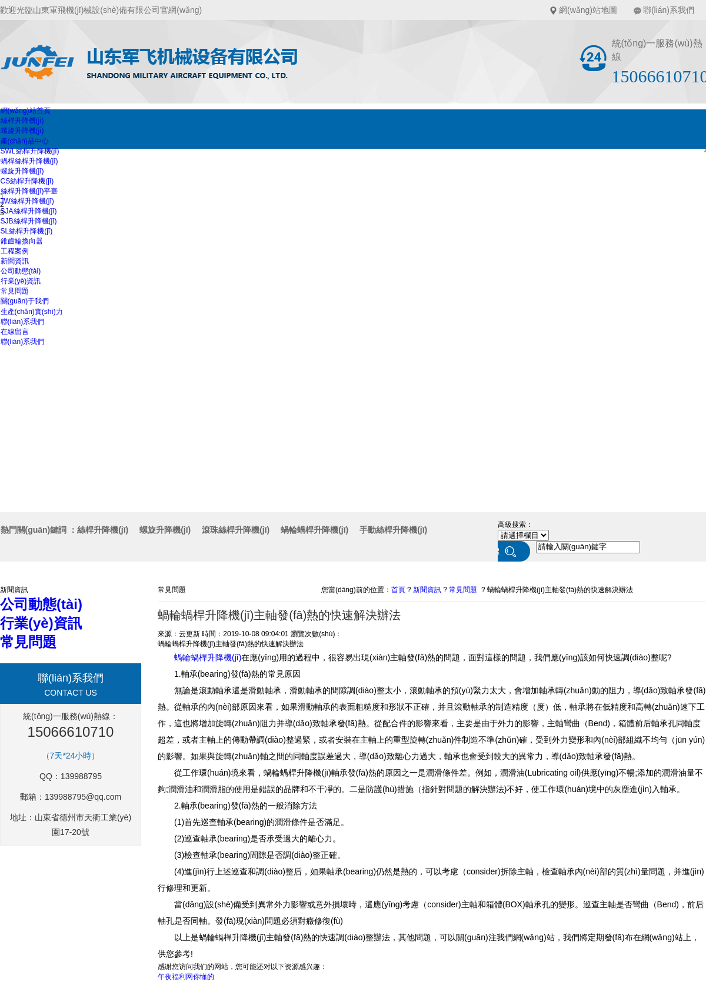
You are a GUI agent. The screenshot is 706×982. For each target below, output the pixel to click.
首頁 (398, 590)
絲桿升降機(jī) (22, 120)
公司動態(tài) (21, 271)
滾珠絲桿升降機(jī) (235, 530)
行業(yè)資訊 (21, 281)
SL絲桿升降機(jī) (27, 231)
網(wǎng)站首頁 (26, 110)
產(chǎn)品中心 (25, 141)
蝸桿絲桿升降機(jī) (29, 161)
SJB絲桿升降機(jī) (29, 221)
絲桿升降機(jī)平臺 (29, 191)
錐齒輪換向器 (22, 241)
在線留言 (15, 332)
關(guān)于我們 (25, 301)
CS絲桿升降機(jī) (27, 181)
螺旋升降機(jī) (22, 130)
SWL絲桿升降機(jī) (30, 151)
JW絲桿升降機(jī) (27, 201)
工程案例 (15, 251)
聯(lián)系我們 (668, 10)
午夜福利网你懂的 (186, 977)
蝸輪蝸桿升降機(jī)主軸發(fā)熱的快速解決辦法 (560, 590)
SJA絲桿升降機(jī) (29, 211)
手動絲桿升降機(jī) (393, 530)
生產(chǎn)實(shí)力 (32, 312)
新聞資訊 (15, 261)
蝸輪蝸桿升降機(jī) (314, 530)
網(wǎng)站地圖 (588, 10)
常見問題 (15, 291)
